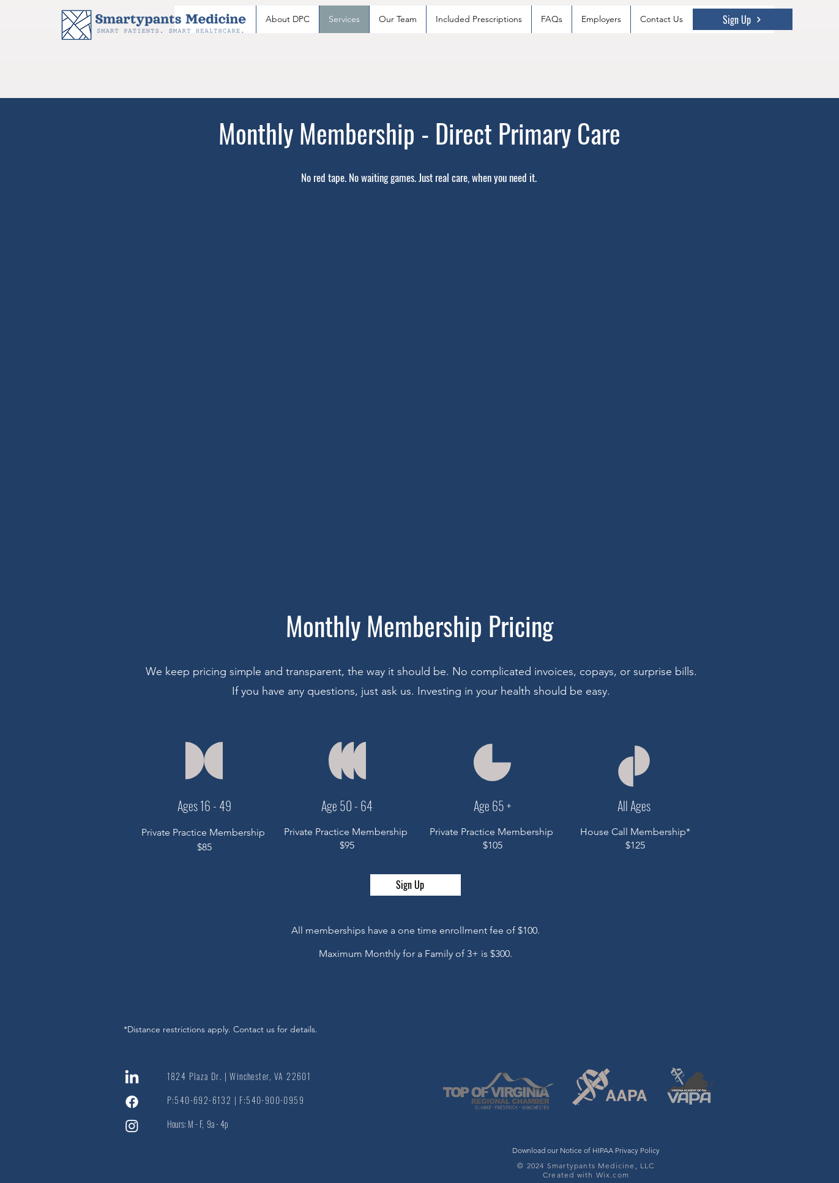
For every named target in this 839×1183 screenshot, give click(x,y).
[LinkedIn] (132, 1078)
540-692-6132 (202, 1100)
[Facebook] (132, 1102)
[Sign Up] (742, 19)
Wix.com (612, 1174)
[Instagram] (132, 1125)
